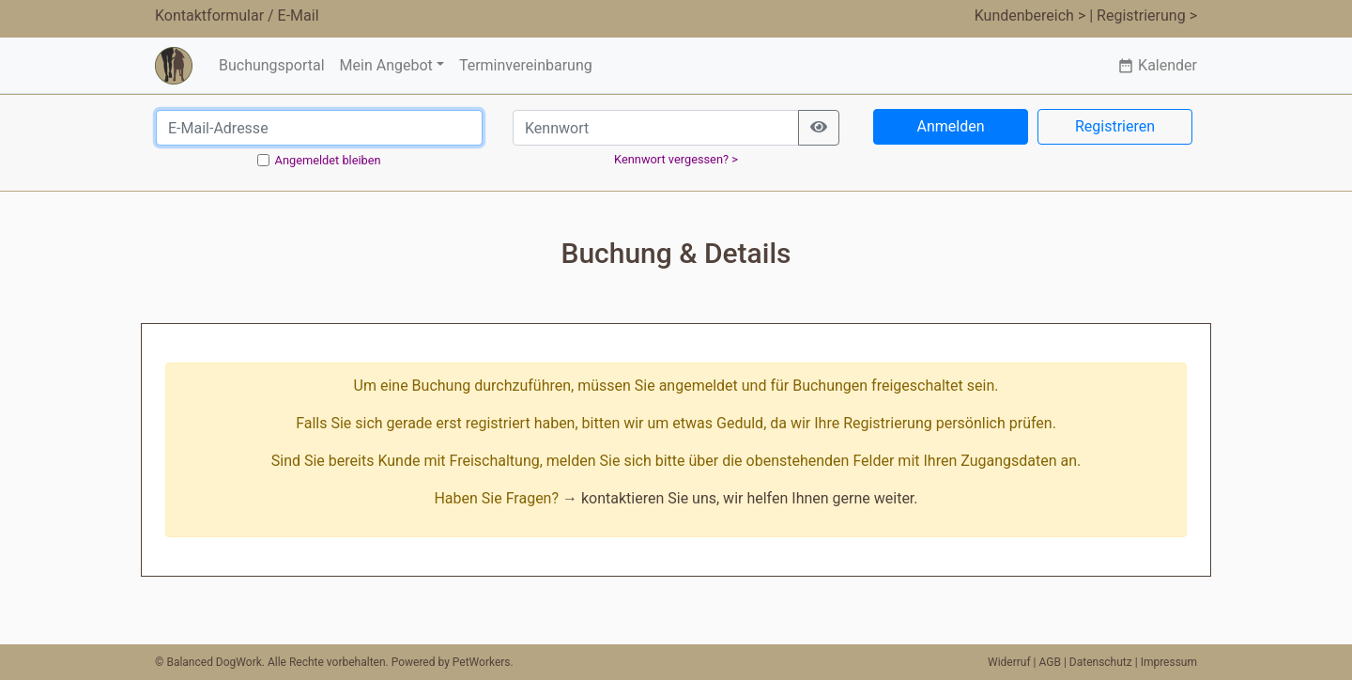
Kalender (1157, 65)
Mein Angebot (386, 65)
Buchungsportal (272, 65)
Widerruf (1009, 662)
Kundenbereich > (1030, 15)
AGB (1050, 662)
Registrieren (1115, 126)
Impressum (1169, 662)
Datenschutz (1100, 662)
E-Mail (298, 15)
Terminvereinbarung (525, 65)
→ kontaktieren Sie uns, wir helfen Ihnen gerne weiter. (740, 498)
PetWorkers (482, 662)
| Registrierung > (1143, 15)
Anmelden (950, 126)
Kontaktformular (209, 15)
